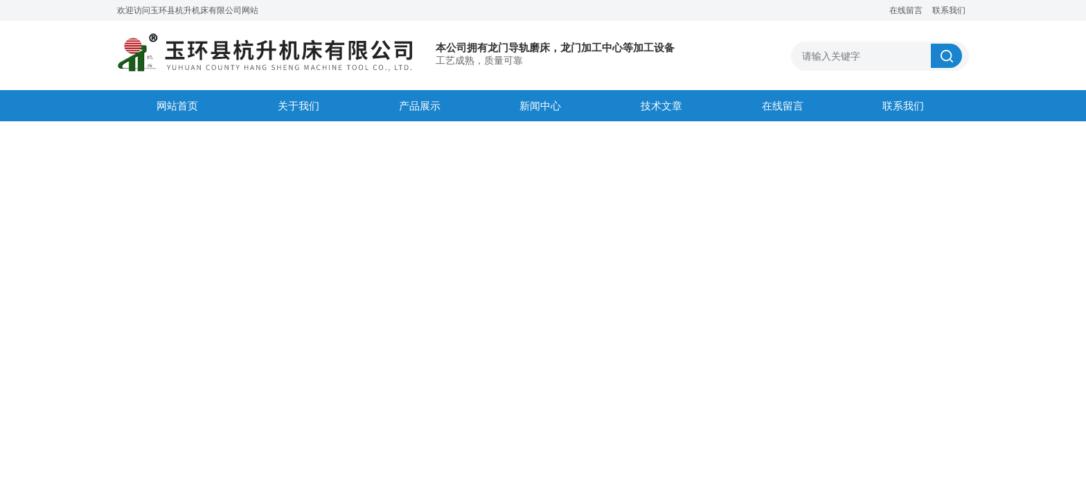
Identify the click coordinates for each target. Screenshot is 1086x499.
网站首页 (177, 106)
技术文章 (661, 106)
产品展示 (419, 106)
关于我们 (298, 106)
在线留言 (906, 10)
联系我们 (948, 10)
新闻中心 (540, 106)
